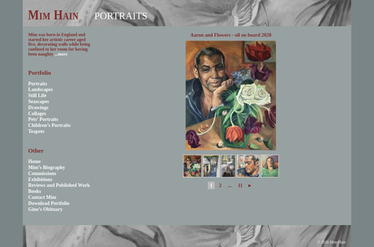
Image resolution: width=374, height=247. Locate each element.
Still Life (37, 95)
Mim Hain (53, 14)
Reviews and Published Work (59, 185)
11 (240, 185)
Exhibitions (40, 179)
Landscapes (40, 89)
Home (34, 161)
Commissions (42, 173)
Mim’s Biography (46, 167)
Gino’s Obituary (45, 209)
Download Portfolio (49, 203)
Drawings (38, 107)
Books (34, 191)
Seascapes (38, 101)
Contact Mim (42, 197)
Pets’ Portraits (43, 119)
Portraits (120, 15)
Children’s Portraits (49, 125)
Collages (37, 113)
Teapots (36, 131)
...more (60, 54)
